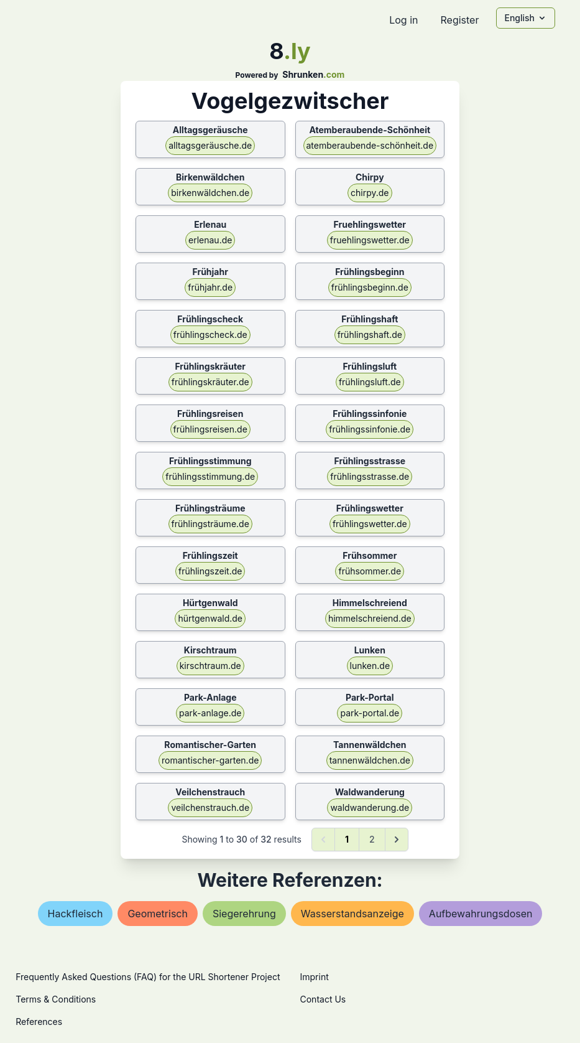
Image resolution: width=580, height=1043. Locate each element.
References (39, 1021)
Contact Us (323, 999)
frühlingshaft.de (370, 334)
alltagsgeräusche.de (210, 145)
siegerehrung (244, 913)
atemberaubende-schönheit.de (370, 145)
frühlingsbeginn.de (369, 287)
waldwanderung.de (369, 807)
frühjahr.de (210, 287)
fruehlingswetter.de (370, 240)
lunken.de (370, 665)
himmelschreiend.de (370, 618)
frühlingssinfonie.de (369, 429)
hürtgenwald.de (210, 618)
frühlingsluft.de (370, 382)
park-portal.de (369, 713)
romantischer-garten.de (210, 760)
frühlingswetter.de (370, 523)
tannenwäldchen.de (369, 760)
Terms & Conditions (56, 999)
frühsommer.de (369, 571)
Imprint (314, 976)
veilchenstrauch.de (210, 807)
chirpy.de (370, 192)
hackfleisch (75, 913)
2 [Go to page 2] (372, 839)
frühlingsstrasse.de (369, 476)
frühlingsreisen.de (210, 429)
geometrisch (157, 913)
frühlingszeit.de (210, 571)
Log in (403, 20)
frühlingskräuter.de (210, 382)
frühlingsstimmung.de (210, 476)
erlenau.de (210, 240)
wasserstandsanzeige (352, 913)
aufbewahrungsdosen (481, 913)
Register (459, 20)
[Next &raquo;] (396, 839)
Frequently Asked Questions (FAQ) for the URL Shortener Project (148, 976)
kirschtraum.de (210, 665)
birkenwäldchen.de (210, 192)
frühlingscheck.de (210, 334)
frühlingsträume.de (210, 523)
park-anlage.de (210, 713)
